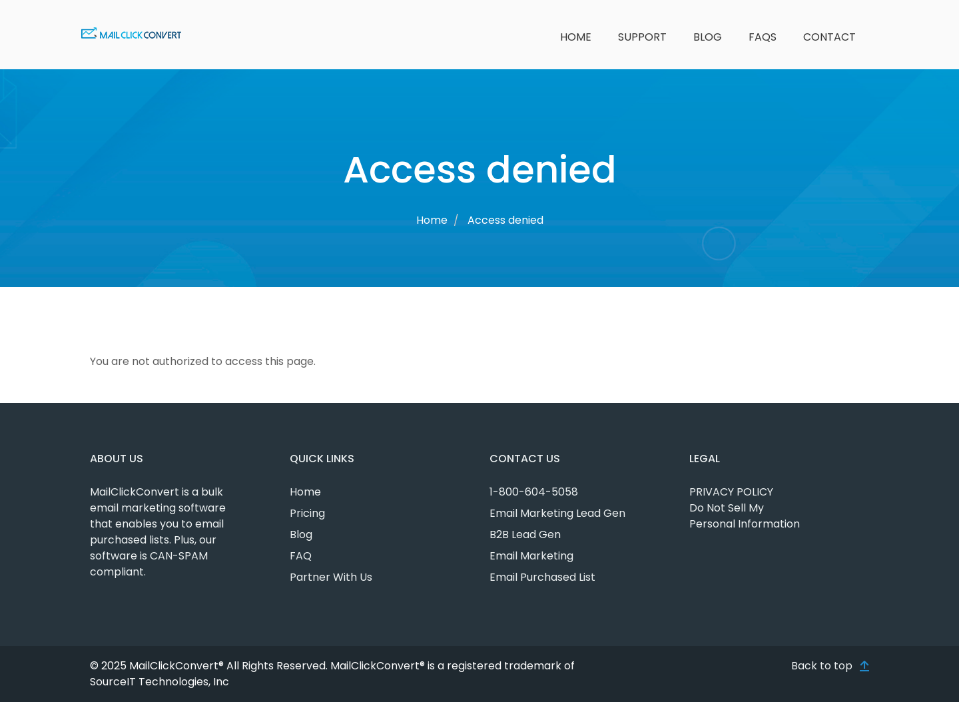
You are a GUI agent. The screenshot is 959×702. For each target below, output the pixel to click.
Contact (829, 37)
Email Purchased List (542, 577)
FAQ (301, 555)
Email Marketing (531, 555)
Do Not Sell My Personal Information (744, 515)
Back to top (821, 665)
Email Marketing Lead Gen (557, 513)
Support (642, 37)
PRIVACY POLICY (731, 492)
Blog (707, 37)
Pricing (307, 513)
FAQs (763, 37)
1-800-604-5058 (533, 492)
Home (575, 37)
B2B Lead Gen (525, 534)
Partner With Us (331, 577)
